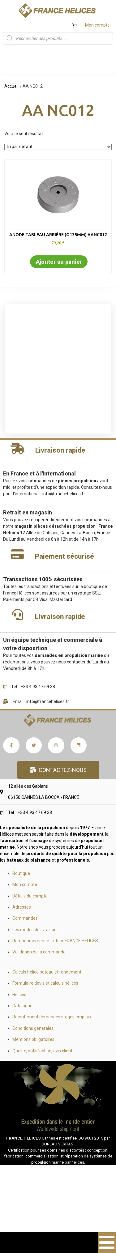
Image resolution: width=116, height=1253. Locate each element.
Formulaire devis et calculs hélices (45, 983)
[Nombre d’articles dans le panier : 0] (74, 25)
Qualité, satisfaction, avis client (42, 1050)
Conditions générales (33, 1028)
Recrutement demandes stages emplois (51, 1016)
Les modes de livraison (34, 929)
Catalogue (22, 1005)
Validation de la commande (39, 951)
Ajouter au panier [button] (59, 261)
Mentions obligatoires (33, 1039)
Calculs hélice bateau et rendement (46, 972)
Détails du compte (30, 895)
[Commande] (58, 147)
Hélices (19, 994)
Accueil (11, 86)
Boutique (21, 873)
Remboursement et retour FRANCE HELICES (55, 940)
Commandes (25, 918)
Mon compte (97, 25)
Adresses (21, 907)
